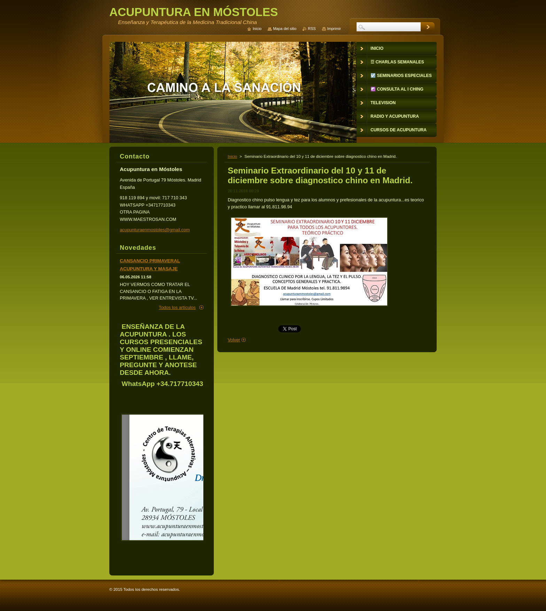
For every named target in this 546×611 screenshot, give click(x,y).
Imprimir (334, 28)
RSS (311, 28)
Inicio (232, 156)
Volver (234, 339)
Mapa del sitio (284, 28)
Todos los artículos (177, 307)
